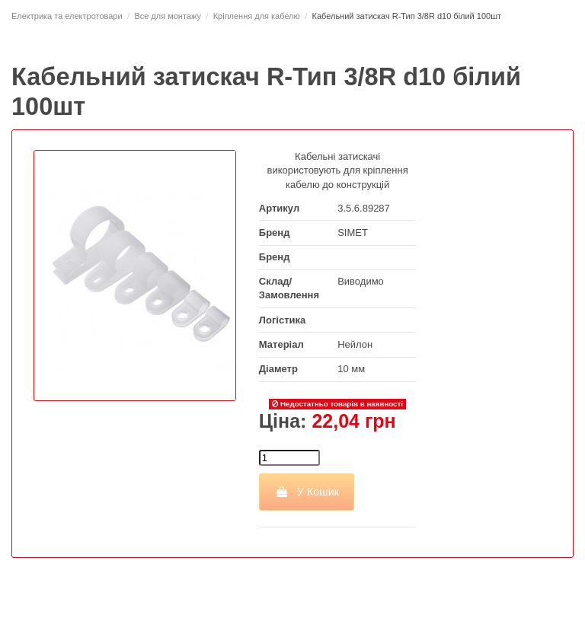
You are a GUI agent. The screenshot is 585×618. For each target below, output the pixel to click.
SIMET (352, 232)
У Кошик (306, 492)
